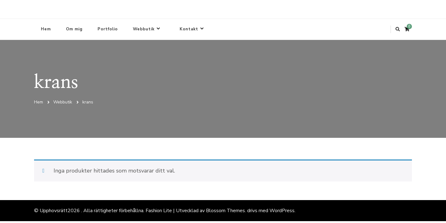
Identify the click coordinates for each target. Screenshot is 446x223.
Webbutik (144, 29)
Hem (46, 29)
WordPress (282, 210)
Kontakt (189, 29)
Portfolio (108, 29)
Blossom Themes (225, 210)
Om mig (74, 29)
